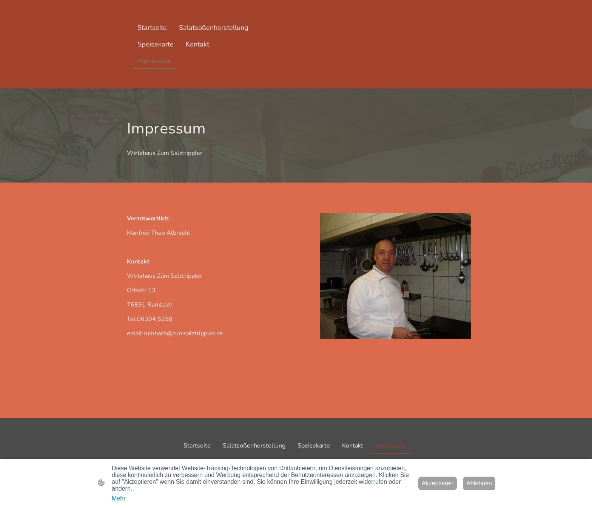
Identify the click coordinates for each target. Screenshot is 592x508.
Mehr (118, 498)
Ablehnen (479, 483)
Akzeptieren (438, 483)
